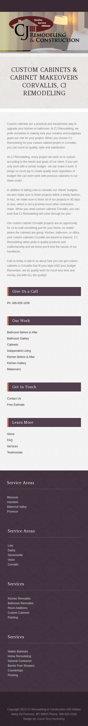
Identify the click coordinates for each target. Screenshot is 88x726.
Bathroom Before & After (22, 332)
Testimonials (15, 452)
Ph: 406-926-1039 (18, 303)
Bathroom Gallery (18, 338)
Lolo (10, 545)
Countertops (15, 670)
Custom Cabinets (18, 612)
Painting (13, 617)
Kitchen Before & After (21, 357)
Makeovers (14, 369)
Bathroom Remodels (20, 603)
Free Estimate (16, 404)
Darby (11, 550)
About (10, 434)
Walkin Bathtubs (18, 651)
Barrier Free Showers (21, 665)
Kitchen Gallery (16, 363)
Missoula (12, 497)
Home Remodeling (19, 656)
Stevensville (15, 555)
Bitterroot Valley (17, 507)
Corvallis (13, 564)
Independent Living (19, 350)
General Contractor (20, 661)
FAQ (10, 440)
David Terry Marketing (51, 719)
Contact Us (14, 398)
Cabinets (12, 344)
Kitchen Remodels (19, 598)
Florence (12, 511)
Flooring (13, 675)
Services (12, 446)
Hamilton (12, 502)
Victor (11, 559)
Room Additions (17, 608)
